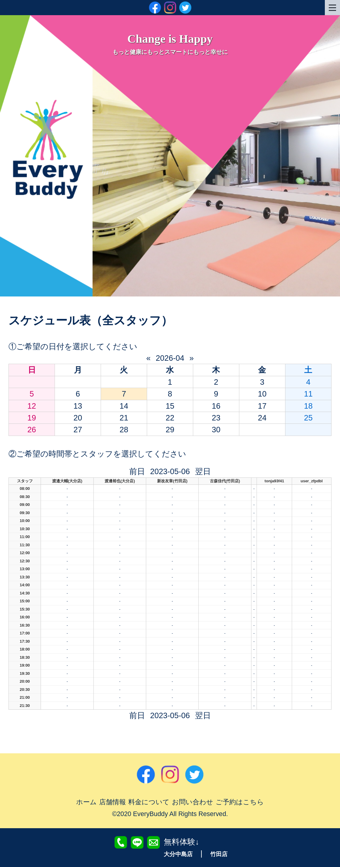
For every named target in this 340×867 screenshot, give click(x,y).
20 (77, 417)
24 (262, 417)
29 (170, 429)
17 (262, 406)
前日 (137, 471)
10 (262, 394)
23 (216, 417)
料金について (149, 802)
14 (124, 406)
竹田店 (218, 854)
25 (308, 417)
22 (170, 417)
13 (77, 406)
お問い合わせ (192, 802)
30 (216, 429)
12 (31, 406)
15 (170, 406)
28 (124, 429)
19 (31, 417)
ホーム (86, 802)
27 (77, 429)
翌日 (203, 471)
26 (31, 429)
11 (308, 394)
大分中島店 (178, 854)
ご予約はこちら (240, 802)
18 (308, 406)
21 (124, 417)
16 (216, 406)
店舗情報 (112, 802)
